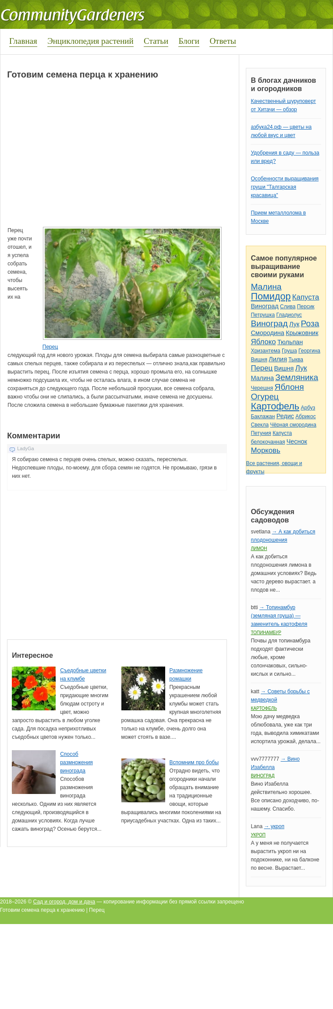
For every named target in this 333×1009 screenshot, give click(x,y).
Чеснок (297, 441)
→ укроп (274, 826)
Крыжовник (302, 332)
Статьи (156, 41)
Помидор (270, 296)
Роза (310, 323)
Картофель (275, 406)
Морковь (265, 450)
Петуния (261, 433)
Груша (289, 351)
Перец (50, 347)
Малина (266, 286)
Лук (294, 324)
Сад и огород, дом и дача (64, 902)
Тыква (295, 359)
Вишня (259, 359)
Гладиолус (289, 315)
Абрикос (305, 416)
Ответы (222, 41)
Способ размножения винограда (76, 762)
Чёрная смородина (293, 425)
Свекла (260, 425)
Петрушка (263, 315)
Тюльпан (290, 342)
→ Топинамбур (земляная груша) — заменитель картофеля (279, 615)
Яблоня (289, 387)
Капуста (305, 297)
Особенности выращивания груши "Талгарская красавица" (285, 187)
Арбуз (308, 408)
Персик (306, 306)
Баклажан (263, 416)
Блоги (188, 41)
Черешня (262, 388)
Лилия (278, 359)
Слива (287, 306)
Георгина (309, 351)
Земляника (296, 377)
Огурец (265, 396)
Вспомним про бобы (194, 762)
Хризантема (265, 351)
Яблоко (263, 342)
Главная (23, 41)
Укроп (258, 835)
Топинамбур (266, 632)
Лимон (259, 548)
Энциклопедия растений (90, 41)
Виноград (264, 306)
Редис (285, 416)
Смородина (267, 332)
